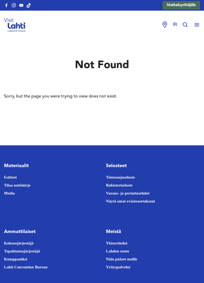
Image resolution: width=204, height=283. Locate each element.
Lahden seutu (117, 251)
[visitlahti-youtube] (21, 5)
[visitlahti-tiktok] (28, 5)
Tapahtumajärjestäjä (22, 251)
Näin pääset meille (121, 259)
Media (9, 193)
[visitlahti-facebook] (6, 5)
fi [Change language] (175, 25)
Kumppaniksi (15, 259)
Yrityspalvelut (118, 267)
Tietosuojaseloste (120, 177)
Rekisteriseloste (119, 185)
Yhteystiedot (117, 243)
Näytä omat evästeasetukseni (130, 201)
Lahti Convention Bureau (26, 267)
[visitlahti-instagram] (13, 5)
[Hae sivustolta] (188, 25)
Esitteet (10, 177)
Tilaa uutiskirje (17, 185)
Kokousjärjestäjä (18, 243)
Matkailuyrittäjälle (181, 5)
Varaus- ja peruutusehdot (128, 193)
